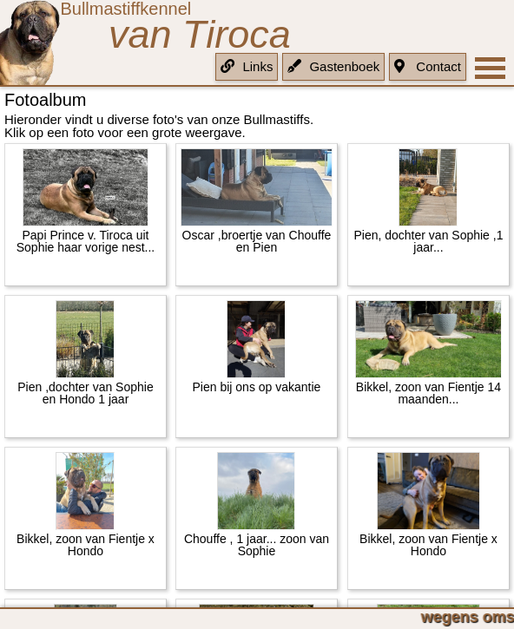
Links (247, 66)
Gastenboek (333, 66)
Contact (427, 66)
